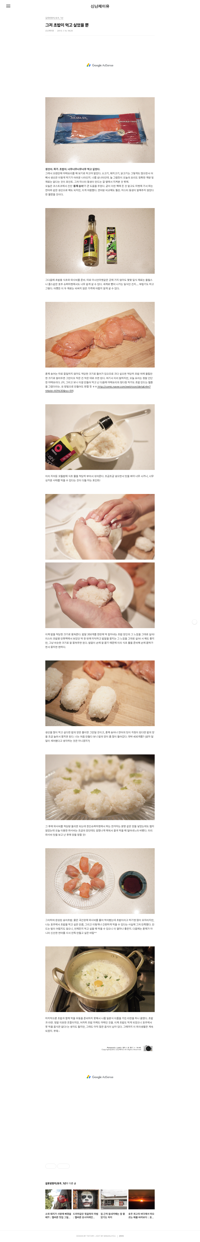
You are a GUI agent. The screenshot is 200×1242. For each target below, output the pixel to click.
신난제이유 (100, 6)
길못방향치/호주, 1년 (54, 18)
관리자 (121, 1236)
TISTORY (90, 1236)
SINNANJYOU (110, 1236)
